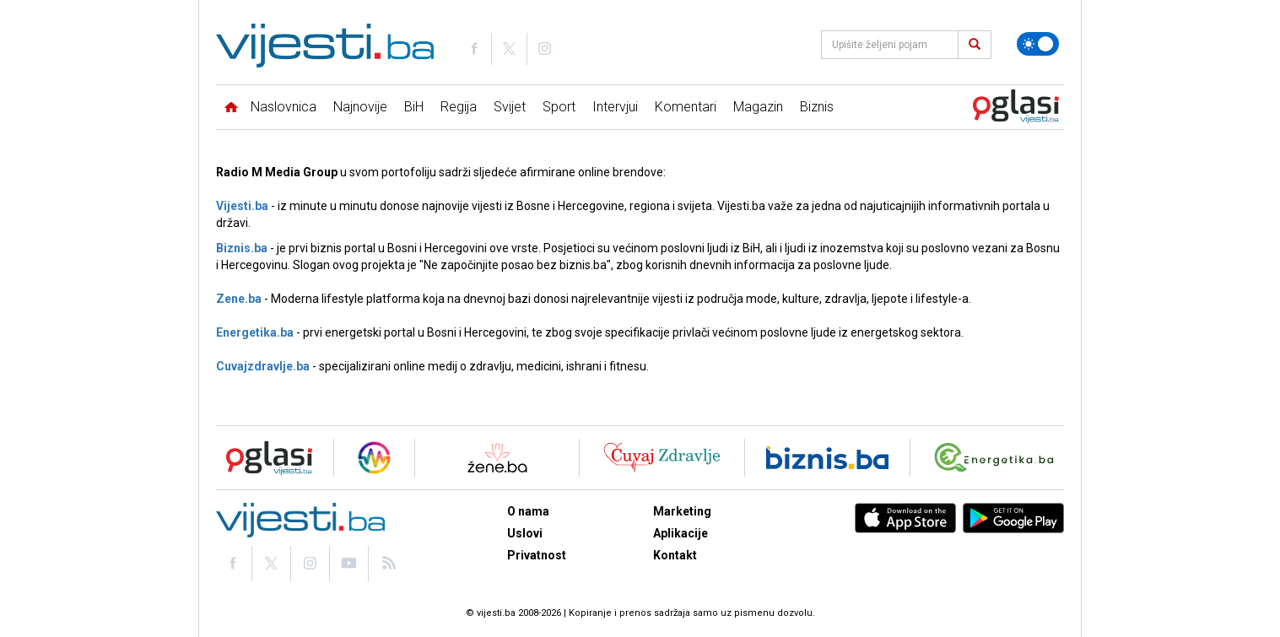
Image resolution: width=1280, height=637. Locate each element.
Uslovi (525, 533)
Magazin (758, 107)
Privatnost (536, 555)
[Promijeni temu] (1038, 44)
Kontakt (675, 555)
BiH (414, 107)
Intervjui (615, 107)
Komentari (685, 107)
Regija (458, 107)
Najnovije (360, 107)
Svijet (510, 107)
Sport (559, 107)
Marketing (682, 511)
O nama (528, 511)
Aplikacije (680, 533)
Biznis (817, 107)
